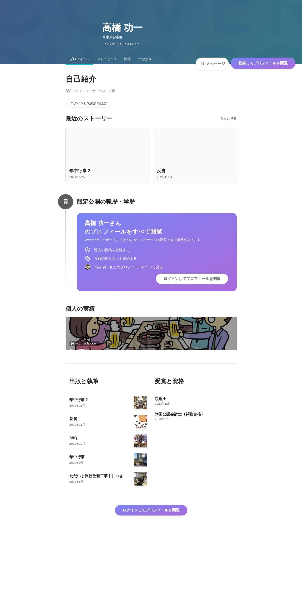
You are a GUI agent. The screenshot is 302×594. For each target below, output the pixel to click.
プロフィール (79, 59)
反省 (73, 389)
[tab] (79, 59)
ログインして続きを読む (88, 103)
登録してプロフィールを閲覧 (263, 63)
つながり (145, 59)
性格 (127, 59)
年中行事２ (79, 351)
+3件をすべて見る (195, 380)
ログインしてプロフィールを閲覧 (192, 278)
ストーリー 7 (106, 59)
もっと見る (228, 118)
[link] (151, 340)
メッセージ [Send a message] (212, 63)
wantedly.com (85, 343)
